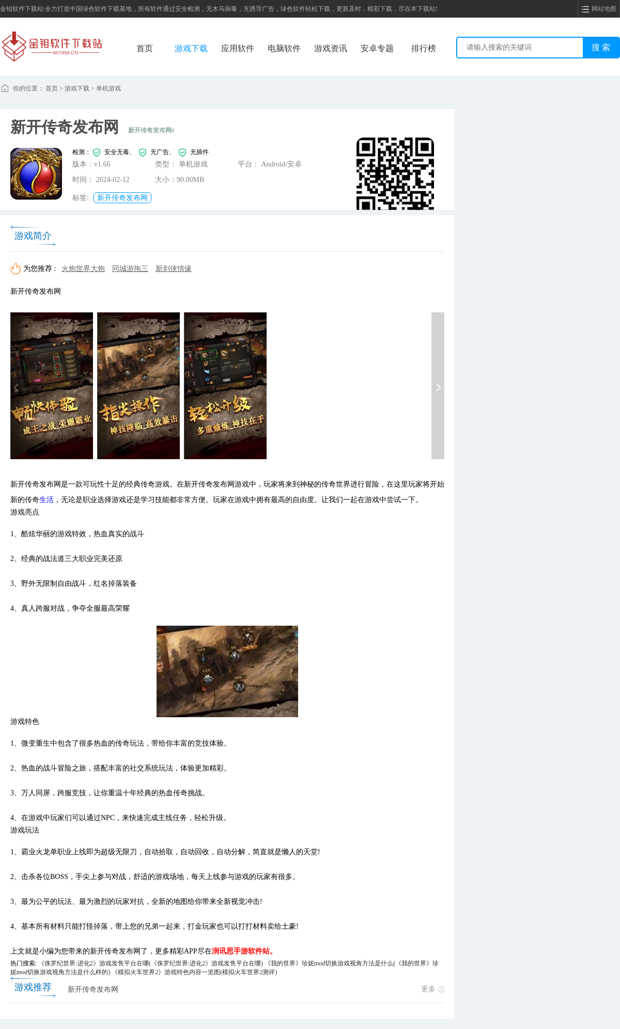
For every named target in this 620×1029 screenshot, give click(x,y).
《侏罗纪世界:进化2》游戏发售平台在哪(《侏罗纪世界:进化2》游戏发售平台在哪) (150, 963)
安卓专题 (377, 48)
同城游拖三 (130, 269)
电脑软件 (284, 48)
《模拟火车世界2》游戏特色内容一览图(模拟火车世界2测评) (194, 972)
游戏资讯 (330, 48)
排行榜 (423, 48)
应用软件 (237, 48)
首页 (144, 48)
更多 (432, 989)
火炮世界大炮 (83, 269)
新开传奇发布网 (122, 198)
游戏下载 (191, 48)
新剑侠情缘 (174, 269)
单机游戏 (108, 88)
